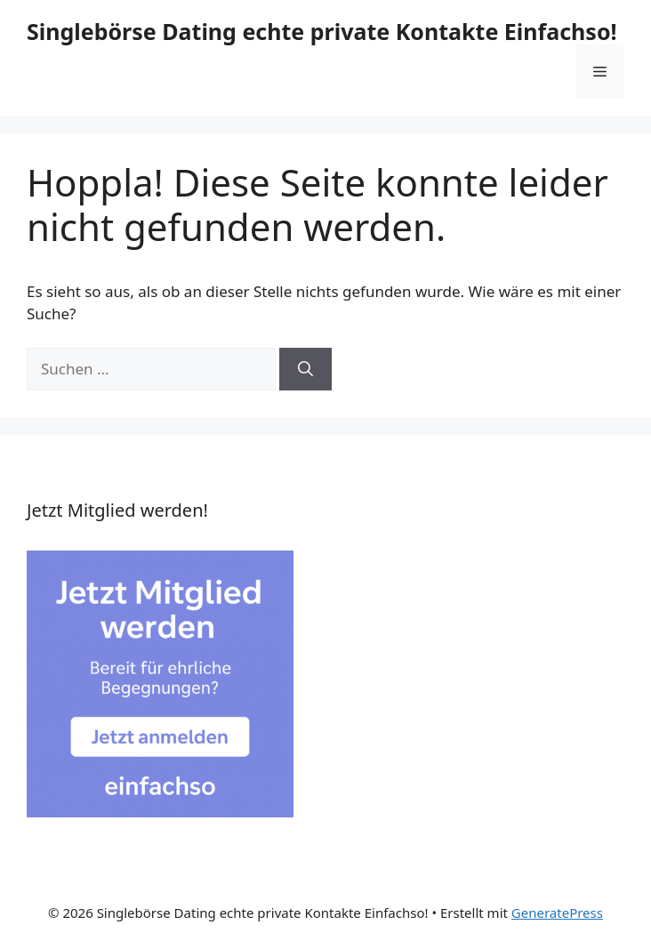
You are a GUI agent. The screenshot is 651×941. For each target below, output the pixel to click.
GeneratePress (557, 912)
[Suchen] (305, 369)
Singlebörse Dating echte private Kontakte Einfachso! (322, 31)
